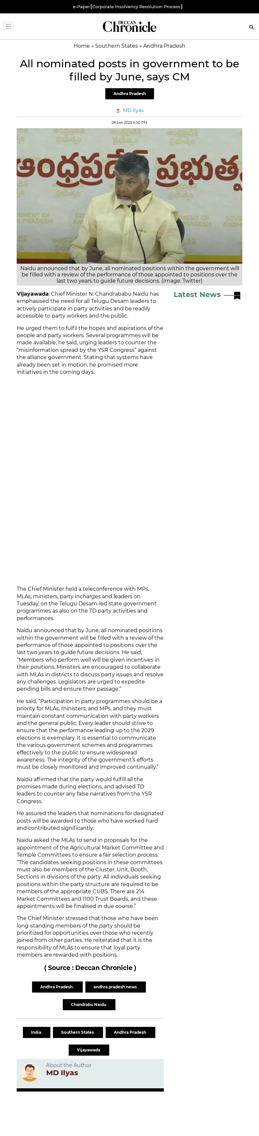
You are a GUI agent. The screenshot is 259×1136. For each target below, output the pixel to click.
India (36, 1032)
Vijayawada (89, 1049)
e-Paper (81, 6)
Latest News (197, 294)
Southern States (78, 1032)
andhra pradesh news (116, 986)
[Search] (252, 28)
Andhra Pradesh (129, 93)
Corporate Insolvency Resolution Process (137, 6)
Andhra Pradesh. (57, 986)
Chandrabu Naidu (89, 1004)
